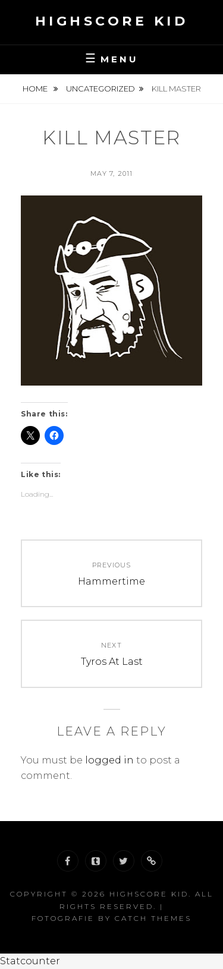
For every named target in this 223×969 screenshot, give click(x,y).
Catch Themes (153, 918)
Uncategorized (100, 88)
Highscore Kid (112, 21)
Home (36, 88)
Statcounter (30, 961)
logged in (109, 760)
